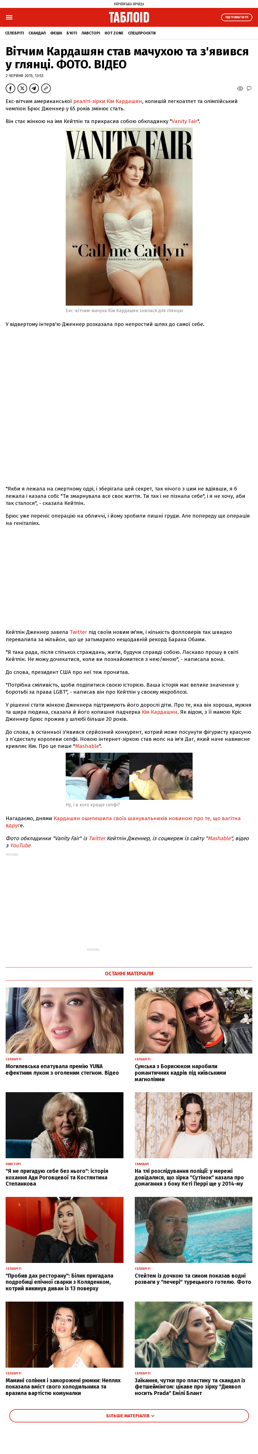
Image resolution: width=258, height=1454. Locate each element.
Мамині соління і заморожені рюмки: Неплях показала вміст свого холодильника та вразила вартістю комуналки (63, 1387)
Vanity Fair (184, 121)
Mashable (87, 746)
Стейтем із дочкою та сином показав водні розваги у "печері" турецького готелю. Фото (193, 1279)
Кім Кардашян (159, 712)
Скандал (37, 33)
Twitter (78, 632)
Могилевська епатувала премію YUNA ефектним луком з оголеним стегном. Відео (62, 1069)
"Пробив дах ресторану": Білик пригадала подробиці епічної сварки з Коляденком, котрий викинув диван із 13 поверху (59, 1282)
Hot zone (114, 33)
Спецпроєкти (142, 33)
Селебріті (14, 33)
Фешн (56, 33)
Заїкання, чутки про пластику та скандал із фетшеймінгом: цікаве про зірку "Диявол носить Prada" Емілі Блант (190, 1387)
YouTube (20, 845)
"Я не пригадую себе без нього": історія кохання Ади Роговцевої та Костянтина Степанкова (57, 1177)
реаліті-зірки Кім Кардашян (107, 101)
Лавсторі (90, 33)
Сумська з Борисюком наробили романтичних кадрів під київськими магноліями (180, 1073)
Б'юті (72, 33)
